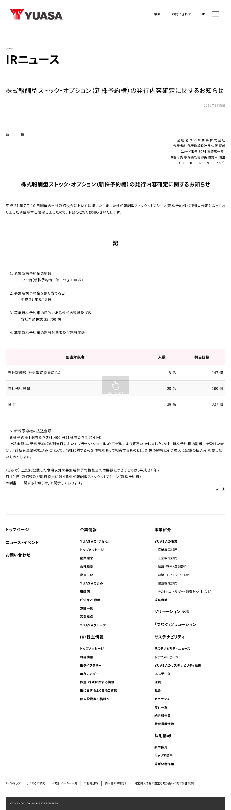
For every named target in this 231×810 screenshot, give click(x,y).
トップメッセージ (92, 549)
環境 (157, 682)
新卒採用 (161, 747)
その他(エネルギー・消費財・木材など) (185, 591)
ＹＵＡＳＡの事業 (166, 541)
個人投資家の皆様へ (95, 699)
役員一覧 (86, 575)
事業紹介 (162, 529)
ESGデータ (162, 673)
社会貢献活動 (164, 724)
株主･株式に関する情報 (97, 682)
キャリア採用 (163, 755)
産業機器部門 (168, 549)
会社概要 (86, 566)
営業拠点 (86, 616)
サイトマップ (13, 783)
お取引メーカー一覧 (64, 783)
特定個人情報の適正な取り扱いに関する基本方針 (165, 783)
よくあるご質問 (36, 783)
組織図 (85, 591)
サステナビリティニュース (172, 648)
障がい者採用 (164, 764)
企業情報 (88, 529)
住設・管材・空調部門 (173, 566)
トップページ (17, 529)
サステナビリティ (169, 637)
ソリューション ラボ (171, 611)
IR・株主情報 (91, 637)
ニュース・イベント (22, 542)
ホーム (9, 48)
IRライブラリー (91, 665)
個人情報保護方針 (116, 783)
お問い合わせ (18, 555)
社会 (157, 690)
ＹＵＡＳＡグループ (93, 625)
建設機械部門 (168, 583)
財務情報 (86, 657)
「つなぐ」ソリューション (175, 624)
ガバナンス (162, 699)
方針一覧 (86, 608)
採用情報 (162, 735)
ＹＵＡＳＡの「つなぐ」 (94, 541)
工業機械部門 (168, 558)
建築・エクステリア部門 (174, 575)
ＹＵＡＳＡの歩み (91, 583)
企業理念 (86, 558)
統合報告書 (162, 715)
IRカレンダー (89, 673)
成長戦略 (161, 600)
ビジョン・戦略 (90, 600)
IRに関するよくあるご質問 (98, 690)
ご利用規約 (91, 783)
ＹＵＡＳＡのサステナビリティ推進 (177, 665)
